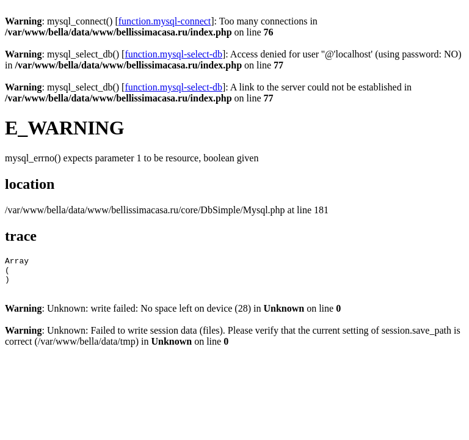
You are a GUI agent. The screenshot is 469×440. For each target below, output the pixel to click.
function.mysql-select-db (173, 54)
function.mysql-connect (164, 21)
